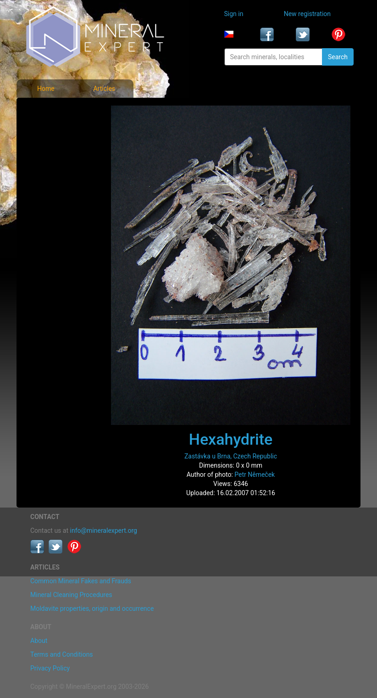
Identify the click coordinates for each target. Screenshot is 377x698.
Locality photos (54, 150)
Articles (104, 88)
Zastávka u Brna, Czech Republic (230, 456)
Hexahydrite (230, 439)
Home (46, 88)
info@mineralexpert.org (103, 530)
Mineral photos (54, 110)
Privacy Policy (50, 668)
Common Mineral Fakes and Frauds (80, 581)
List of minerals (54, 130)
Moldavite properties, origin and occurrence (92, 608)
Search (338, 57)
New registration (307, 13)
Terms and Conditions (61, 654)
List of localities (55, 171)
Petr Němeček (254, 474)
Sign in (234, 13)
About (38, 640)
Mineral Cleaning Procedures (71, 594)
